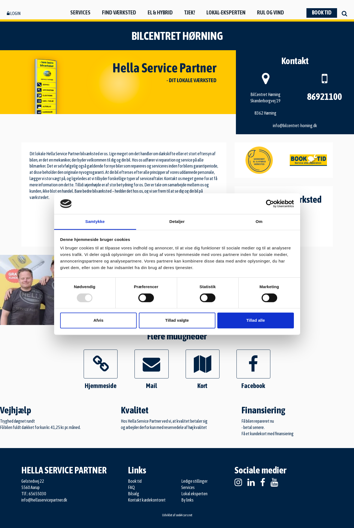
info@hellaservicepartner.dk (44, 499)
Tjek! (189, 12)
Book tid (322, 12)
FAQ (131, 487)
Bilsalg (133, 493)
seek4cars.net (184, 515)
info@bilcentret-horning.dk (295, 125)
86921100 (324, 96)
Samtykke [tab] (95, 221)
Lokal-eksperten (225, 12)
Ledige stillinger (194, 481)
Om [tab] (259, 221)
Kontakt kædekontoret (147, 499)
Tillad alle (255, 320)
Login (14, 13)
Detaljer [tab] (177, 221)
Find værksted (119, 12)
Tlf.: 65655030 (33, 493)
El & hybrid (160, 12)
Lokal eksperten (194, 493)
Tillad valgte (177, 320)
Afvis (98, 320)
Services (80, 12)
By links (187, 499)
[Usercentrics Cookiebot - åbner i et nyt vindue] (270, 203)
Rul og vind (270, 12)
